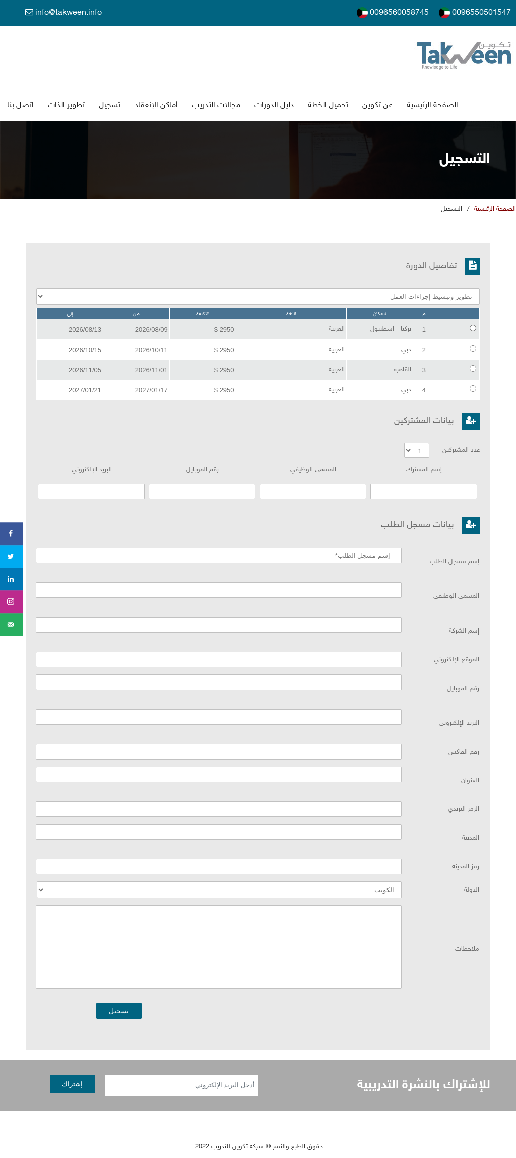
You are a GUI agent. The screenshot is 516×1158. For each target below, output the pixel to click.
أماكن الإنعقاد (156, 105)
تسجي (109, 105)
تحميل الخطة (328, 105)
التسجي (451, 209)
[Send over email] (11, 624)
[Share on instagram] (11, 601)
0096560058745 (393, 12)
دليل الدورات (274, 105)
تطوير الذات (66, 105)
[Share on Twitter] (11, 556)
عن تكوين (377, 105)
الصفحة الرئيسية (432, 105)
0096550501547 (475, 12)
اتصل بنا (20, 105)
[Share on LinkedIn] (11, 579)
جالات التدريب (216, 105)
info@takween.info (63, 13)
